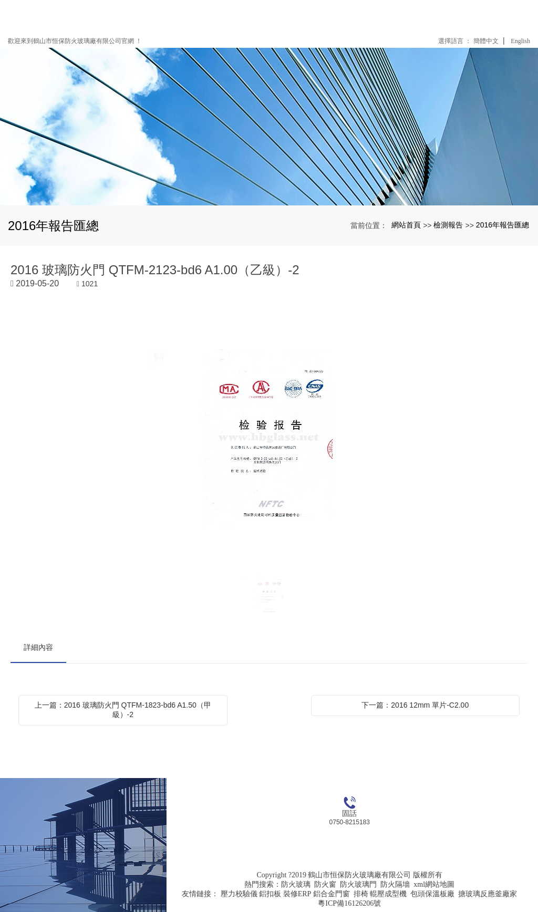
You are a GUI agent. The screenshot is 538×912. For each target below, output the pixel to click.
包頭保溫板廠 (432, 894)
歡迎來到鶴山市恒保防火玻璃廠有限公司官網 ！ (75, 41)
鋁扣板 (270, 894)
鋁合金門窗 (331, 894)
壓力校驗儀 (239, 894)
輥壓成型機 (388, 894)
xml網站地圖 (433, 884)
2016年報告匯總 (502, 225)
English (520, 41)
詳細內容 (38, 647)
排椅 (361, 894)
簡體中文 (486, 41)
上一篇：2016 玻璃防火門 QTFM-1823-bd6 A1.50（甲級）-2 (123, 710)
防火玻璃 (296, 884)
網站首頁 (406, 225)
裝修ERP (297, 894)
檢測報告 (448, 225)
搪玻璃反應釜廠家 (487, 894)
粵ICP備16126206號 (349, 903)
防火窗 (325, 884)
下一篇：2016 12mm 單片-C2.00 (415, 705)
